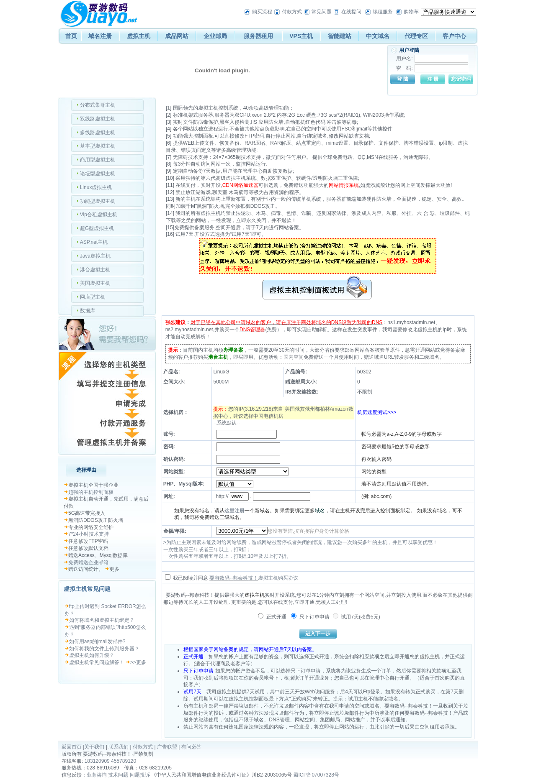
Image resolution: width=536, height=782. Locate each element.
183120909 (97, 761)
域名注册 (100, 36)
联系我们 (118, 747)
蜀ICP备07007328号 (316, 775)
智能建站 (339, 36)
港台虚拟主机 (95, 270)
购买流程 (262, 12)
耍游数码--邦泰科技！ (233, 578)
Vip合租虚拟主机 (98, 214)
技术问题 (118, 775)
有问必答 (191, 747)
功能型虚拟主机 (97, 201)
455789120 (123, 761)
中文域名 (377, 36)
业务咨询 (97, 775)
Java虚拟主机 (95, 256)
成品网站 (176, 36)
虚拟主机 (138, 36)
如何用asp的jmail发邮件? (97, 641)
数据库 (87, 311)
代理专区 (416, 36)
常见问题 (322, 12)
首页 (71, 36)
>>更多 (138, 662)
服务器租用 (258, 36)
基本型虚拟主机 (97, 146)
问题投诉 (140, 775)
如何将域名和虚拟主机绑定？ (101, 620)
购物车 (411, 12)
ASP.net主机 (94, 242)
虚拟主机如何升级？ (91, 655)
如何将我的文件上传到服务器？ (104, 649)
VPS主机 (301, 36)
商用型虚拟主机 (97, 160)
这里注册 (234, 511)
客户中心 (454, 36)
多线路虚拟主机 (97, 132)
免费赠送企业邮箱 (88, 562)
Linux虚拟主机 (96, 187)
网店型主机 (92, 297)
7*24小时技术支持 (88, 534)
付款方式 (292, 12)
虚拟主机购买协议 (278, 578)
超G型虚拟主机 (97, 228)
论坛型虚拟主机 (97, 173)
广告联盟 (167, 747)
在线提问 (351, 12)
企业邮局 (215, 36)
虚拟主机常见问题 (87, 588)
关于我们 (94, 747)
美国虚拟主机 (95, 283)
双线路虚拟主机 (97, 119)
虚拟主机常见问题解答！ (96, 662)
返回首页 (72, 747)
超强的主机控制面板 (90, 492)
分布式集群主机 (97, 105)
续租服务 (383, 12)
